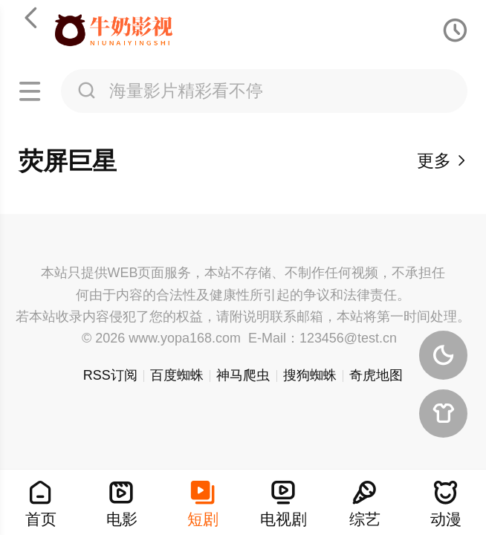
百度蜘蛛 (177, 375)
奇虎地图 (376, 375)
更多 (442, 160)
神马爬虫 (243, 375)
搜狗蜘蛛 (310, 375)
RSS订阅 (110, 375)
